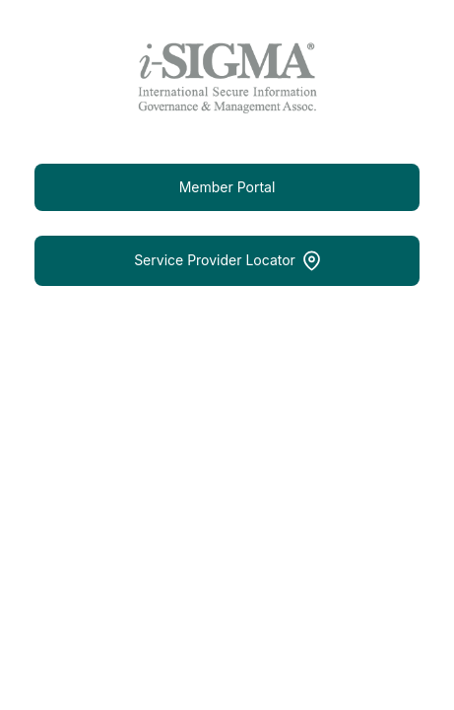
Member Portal (227, 186)
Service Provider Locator (227, 260)
